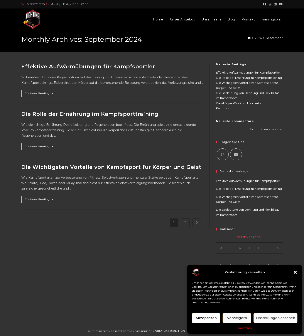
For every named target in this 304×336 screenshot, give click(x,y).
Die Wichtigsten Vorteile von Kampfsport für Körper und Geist (111, 167)
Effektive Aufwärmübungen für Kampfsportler (88, 66)
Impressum (244, 327)
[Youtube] (236, 154)
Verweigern (237, 318)
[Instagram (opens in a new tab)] (270, 4)
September (274, 38)
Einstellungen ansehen (275, 318)
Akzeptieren (206, 318)
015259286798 (36, 4)
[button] (295, 272)
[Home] (249, 38)
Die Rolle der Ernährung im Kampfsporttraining (90, 114)
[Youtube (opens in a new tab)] (280, 4)
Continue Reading (41, 94)
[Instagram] (223, 154)
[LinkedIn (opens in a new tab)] (275, 4)
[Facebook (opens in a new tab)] (264, 4)
